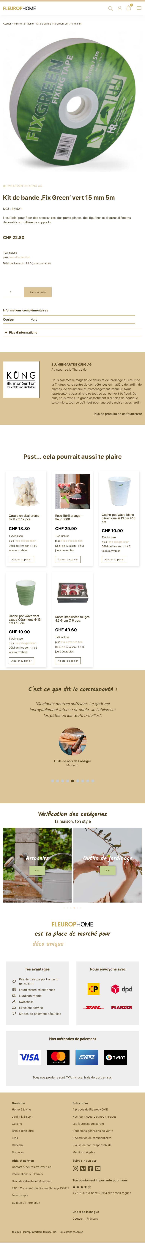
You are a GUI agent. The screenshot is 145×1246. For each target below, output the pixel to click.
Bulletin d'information (27, 1212)
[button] (52, 781)
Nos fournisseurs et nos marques (95, 1118)
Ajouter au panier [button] (22, 559)
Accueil (7, 23)
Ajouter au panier (40, 292)
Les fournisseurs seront (88, 1125)
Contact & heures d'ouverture (33, 1170)
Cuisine (17, 1125)
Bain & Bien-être (23, 1133)
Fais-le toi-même (24, 23)
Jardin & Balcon (23, 1118)
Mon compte (21, 1205)
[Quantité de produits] (12, 292)
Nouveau (18, 1155)
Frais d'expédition (19, 257)
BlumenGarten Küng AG (22, 186)
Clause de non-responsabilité (93, 1148)
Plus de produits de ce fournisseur (118, 414)
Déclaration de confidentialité (93, 1140)
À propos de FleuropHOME (91, 1110)
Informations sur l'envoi (28, 1178)
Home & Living (22, 1110)
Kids (15, 1140)
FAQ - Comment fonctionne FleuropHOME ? (41, 1195)
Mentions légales (84, 1155)
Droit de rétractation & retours (33, 1185)
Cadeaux (18, 1148)
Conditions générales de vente (94, 1133)
